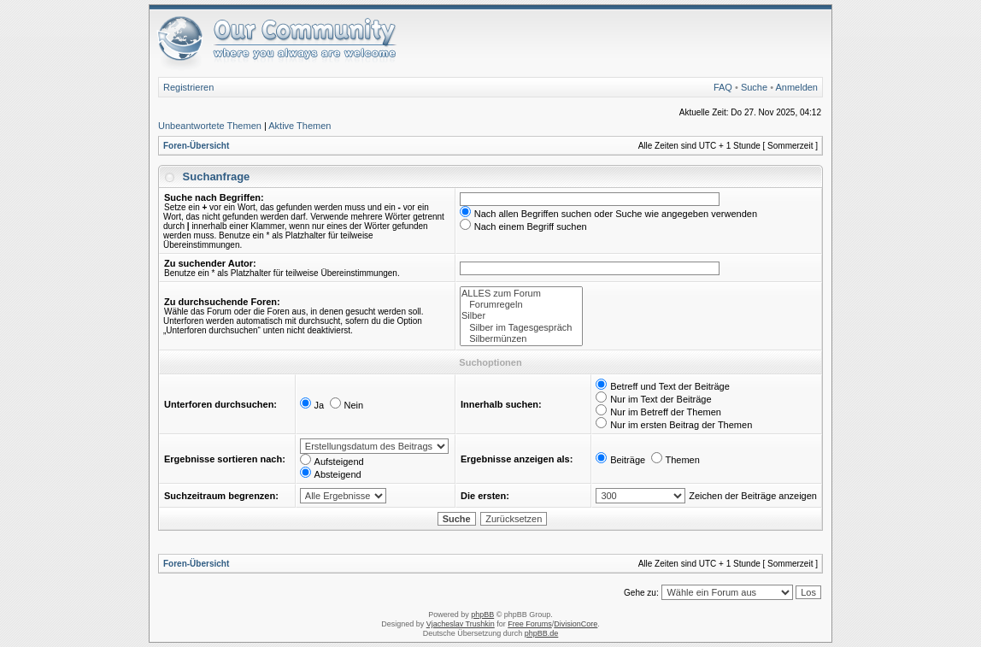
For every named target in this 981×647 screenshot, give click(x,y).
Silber (521, 315)
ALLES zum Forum (521, 293)
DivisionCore (575, 624)
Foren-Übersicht (196, 145)
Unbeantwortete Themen (209, 126)
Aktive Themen (299, 126)
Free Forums (530, 624)
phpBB (482, 614)
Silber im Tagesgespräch (521, 327)
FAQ (723, 87)
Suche (754, 87)
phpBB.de (542, 633)
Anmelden (796, 87)
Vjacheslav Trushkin (460, 624)
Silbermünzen (521, 338)
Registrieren (188, 87)
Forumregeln (521, 304)
